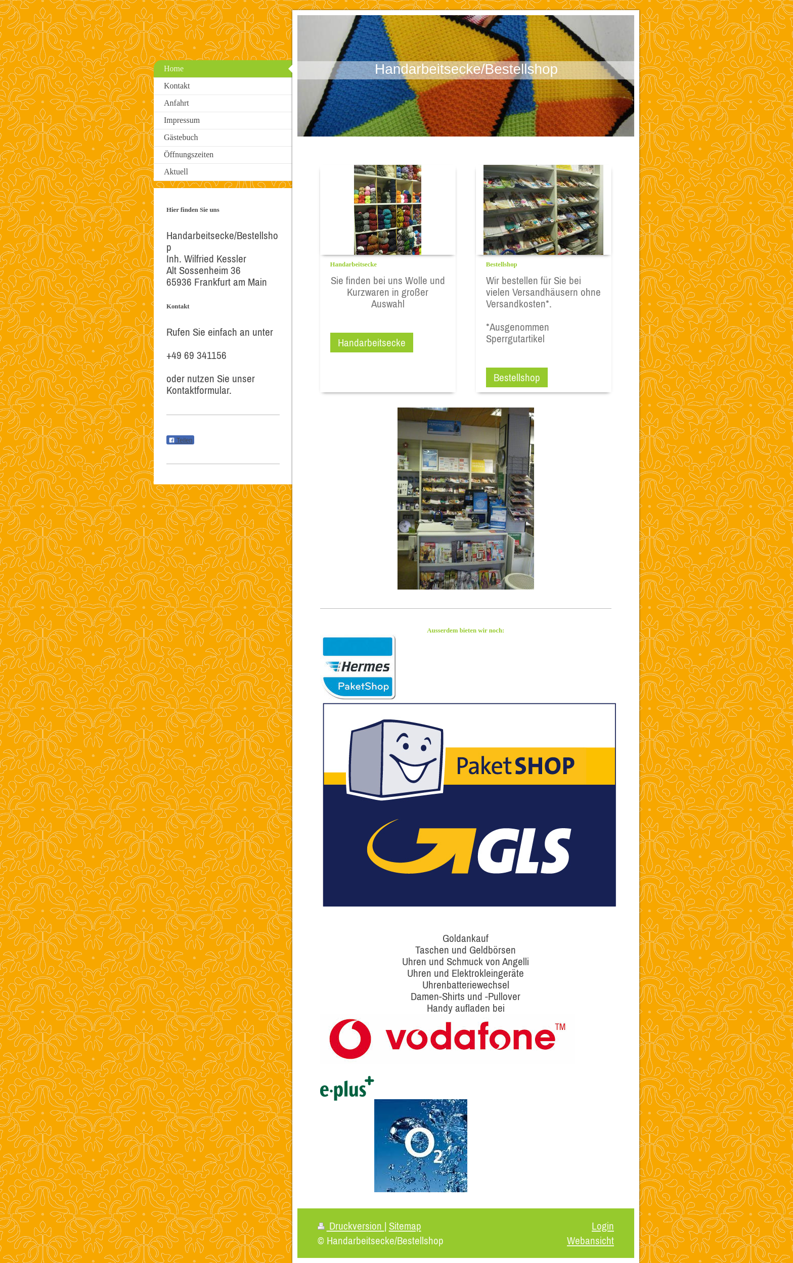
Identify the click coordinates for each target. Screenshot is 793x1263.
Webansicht (590, 1240)
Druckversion (351, 1226)
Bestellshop (517, 377)
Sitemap (405, 1226)
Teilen (180, 440)
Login (603, 1226)
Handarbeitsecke (372, 342)
